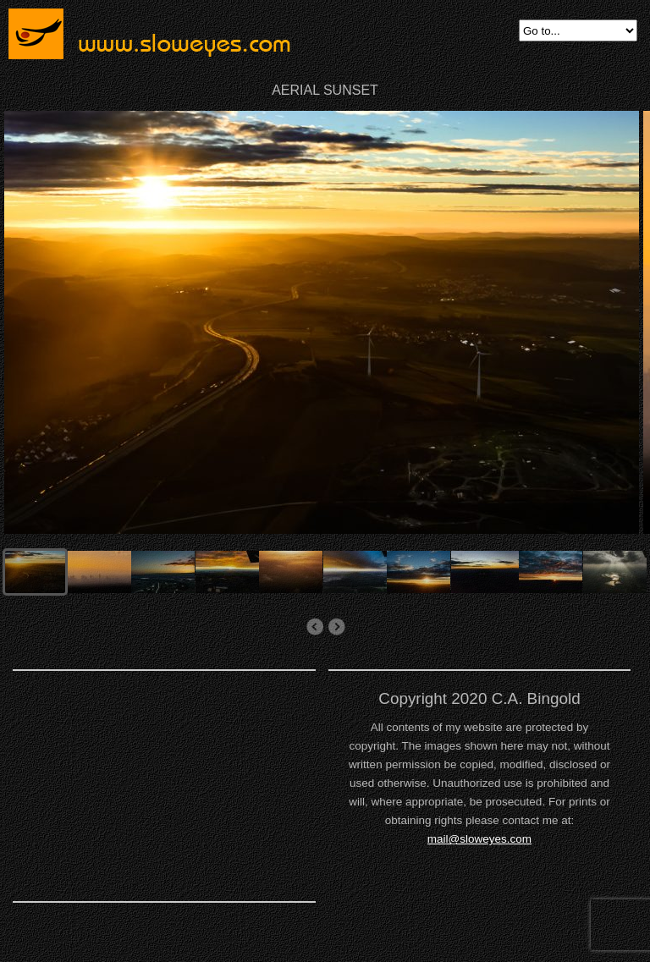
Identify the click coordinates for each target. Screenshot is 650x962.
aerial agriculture (314, 626)
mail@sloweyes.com (479, 839)
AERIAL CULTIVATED (336, 626)
